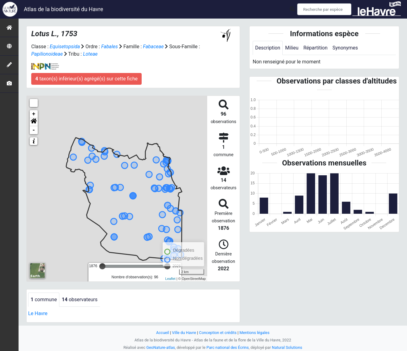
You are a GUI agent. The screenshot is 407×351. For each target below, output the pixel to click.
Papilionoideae (47, 54)
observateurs (79, 299)
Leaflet (170, 278)
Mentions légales (254, 332)
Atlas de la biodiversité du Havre (63, 9)
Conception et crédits (218, 332)
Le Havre (38, 313)
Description (267, 48)
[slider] (102, 266)
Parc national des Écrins (228, 347)
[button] (34, 122)
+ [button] (34, 114)
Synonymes (345, 48)
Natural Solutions (287, 347)
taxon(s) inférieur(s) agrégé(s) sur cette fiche (86, 79)
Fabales (109, 46)
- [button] (34, 130)
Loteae (90, 54)
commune (44, 299)
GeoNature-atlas (160, 347)
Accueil (162, 332)
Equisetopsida (65, 46)
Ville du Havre (184, 332)
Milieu (291, 48)
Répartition (315, 48)
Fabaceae (153, 46)
